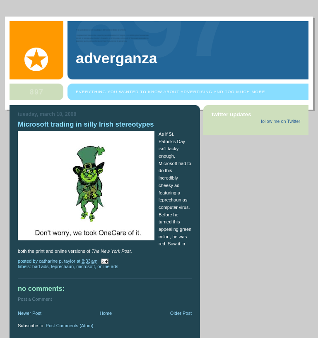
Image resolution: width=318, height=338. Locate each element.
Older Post (181, 313)
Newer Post (29, 313)
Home (106, 313)
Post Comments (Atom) (70, 325)
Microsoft (85, 266)
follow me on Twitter (280, 121)
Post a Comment (35, 299)
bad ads (40, 266)
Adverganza (116, 58)
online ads (107, 266)
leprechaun (62, 266)
